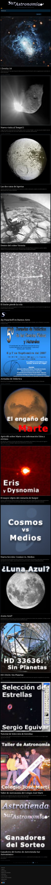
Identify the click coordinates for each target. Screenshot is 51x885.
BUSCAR (38, 14)
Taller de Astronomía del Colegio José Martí (22, 793)
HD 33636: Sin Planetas (12, 675)
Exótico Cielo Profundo (6, 877)
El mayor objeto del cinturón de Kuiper (19, 498)
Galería (2, 869)
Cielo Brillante (4, 876)
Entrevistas (3, 874)
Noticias (3, 867)
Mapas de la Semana (5, 872)
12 (31, 862)
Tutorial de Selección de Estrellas (17, 734)
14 (35, 862)
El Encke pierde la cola (11, 304)
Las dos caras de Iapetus (12, 186)
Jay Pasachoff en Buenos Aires (15, 320)
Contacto (3, 881)
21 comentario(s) (7, 621)
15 (37, 862)
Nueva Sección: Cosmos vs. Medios (17, 557)
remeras (42, 857)
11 (29, 862)
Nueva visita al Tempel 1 (12, 127)
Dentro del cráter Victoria (13, 245)
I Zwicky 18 (6, 68)
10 (27, 862)
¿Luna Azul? (6, 616)
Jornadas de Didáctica (11, 379)
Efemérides (3, 871)
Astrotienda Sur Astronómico (20, 857)
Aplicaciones (4, 879)
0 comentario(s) (7, 74)
